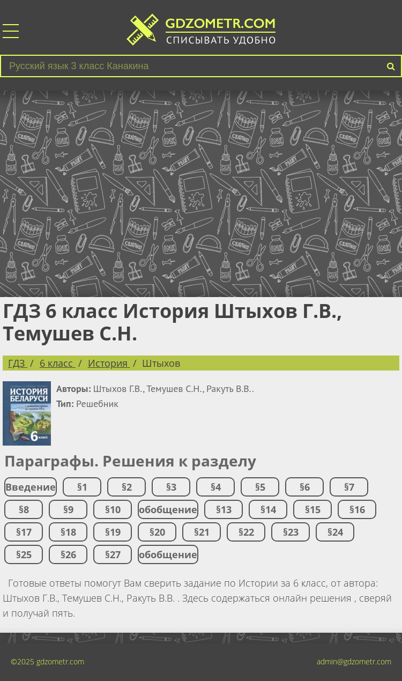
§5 (260, 486)
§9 (68, 509)
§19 (113, 531)
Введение (30, 486)
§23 (291, 531)
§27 (113, 554)
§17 (24, 531)
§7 (349, 486)
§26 (68, 554)
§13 (224, 509)
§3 (171, 486)
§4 (216, 486)
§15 (313, 509)
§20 (157, 531)
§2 (127, 486)
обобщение (168, 509)
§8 (24, 509)
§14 (268, 509)
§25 (24, 554)
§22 (246, 531)
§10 (113, 509)
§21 (202, 531)
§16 (357, 509)
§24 (335, 531)
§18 (68, 531)
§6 (305, 486)
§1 (82, 486)
